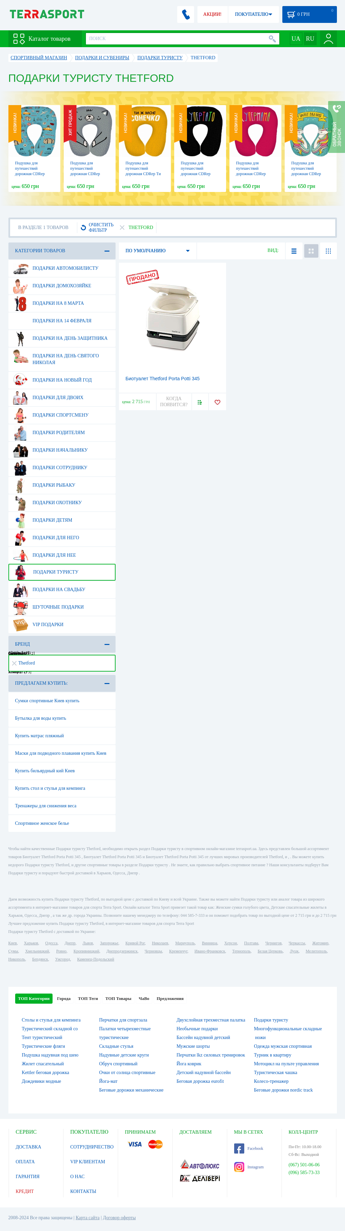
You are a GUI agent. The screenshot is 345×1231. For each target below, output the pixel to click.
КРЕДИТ (25, 1191)
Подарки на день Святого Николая (56, 356)
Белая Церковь (270, 951)
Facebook (248, 1148)
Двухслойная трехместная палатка (211, 1020)
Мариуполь (185, 943)
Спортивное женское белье (42, 823)
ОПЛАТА (25, 1161)
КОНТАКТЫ (83, 1191)
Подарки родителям (49, 433)
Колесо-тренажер (271, 1081)
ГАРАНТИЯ (28, 1176)
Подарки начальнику (50, 450)
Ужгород (62, 959)
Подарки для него (46, 538)
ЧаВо (144, 998)
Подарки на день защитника (60, 338)
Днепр (70, 943)
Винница (209, 943)
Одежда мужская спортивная (283, 1046)
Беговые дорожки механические (131, 1090)
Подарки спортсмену (51, 415)
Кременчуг (178, 951)
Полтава (251, 943)
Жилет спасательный (43, 1063)
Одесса (51, 943)
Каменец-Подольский (95, 959)
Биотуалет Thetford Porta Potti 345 (163, 378)
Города (63, 998)
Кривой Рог (135, 943)
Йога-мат (108, 1081)
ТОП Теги (88, 998)
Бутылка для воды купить (40, 718)
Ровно (61, 951)
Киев (12, 943)
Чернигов (273, 943)
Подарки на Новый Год (52, 380)
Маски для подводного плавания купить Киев (60, 753)
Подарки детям (42, 520)
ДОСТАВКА (28, 1146)
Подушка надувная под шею (50, 1055)
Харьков (31, 943)
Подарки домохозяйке (52, 286)
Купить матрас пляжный (39, 735)
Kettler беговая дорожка (45, 1072)
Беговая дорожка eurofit (200, 1081)
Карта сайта (88, 1217)
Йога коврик (189, 1063)
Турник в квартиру (272, 1055)
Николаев (160, 943)
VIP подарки (38, 625)
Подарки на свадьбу (49, 589)
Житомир (320, 943)
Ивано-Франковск (209, 951)
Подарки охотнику (47, 503)
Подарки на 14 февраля (52, 321)
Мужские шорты (193, 1046)
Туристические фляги (43, 1046)
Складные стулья (116, 1046)
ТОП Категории (34, 998)
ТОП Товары (118, 998)
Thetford (23, 663)
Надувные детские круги (124, 1055)
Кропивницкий (86, 951)
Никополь (16, 959)
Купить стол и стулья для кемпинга (50, 788)
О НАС (77, 1176)
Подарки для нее (44, 555)
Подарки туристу (46, 572)
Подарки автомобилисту (56, 268)
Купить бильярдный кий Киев (45, 770)
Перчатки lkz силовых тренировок (211, 1055)
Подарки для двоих (48, 398)
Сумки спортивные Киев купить (47, 700)
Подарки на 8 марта (48, 303)
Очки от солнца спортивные (127, 1072)
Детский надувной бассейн (204, 1072)
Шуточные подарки (48, 607)
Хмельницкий (37, 951)
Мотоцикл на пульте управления (286, 1063)
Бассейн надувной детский (203, 1037)
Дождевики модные (41, 1081)
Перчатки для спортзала (123, 1020)
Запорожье (109, 943)
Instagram (249, 1167)
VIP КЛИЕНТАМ (87, 1161)
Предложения (170, 998)
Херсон (230, 943)
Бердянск (40, 959)
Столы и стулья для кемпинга (51, 1020)
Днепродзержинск (122, 951)
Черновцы (153, 951)
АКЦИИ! (212, 14)
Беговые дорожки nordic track (283, 1090)
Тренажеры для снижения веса (45, 805)
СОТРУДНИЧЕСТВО (92, 1146)
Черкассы (297, 943)
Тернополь (241, 951)
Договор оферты (119, 1217)
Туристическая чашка (275, 1072)
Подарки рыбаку (44, 485)
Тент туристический (42, 1037)
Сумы (13, 951)
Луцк (294, 951)
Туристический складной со (50, 1028)
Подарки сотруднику (50, 468)
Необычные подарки (197, 1028)
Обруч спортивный (118, 1063)
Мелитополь (316, 951)
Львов (88, 943)
